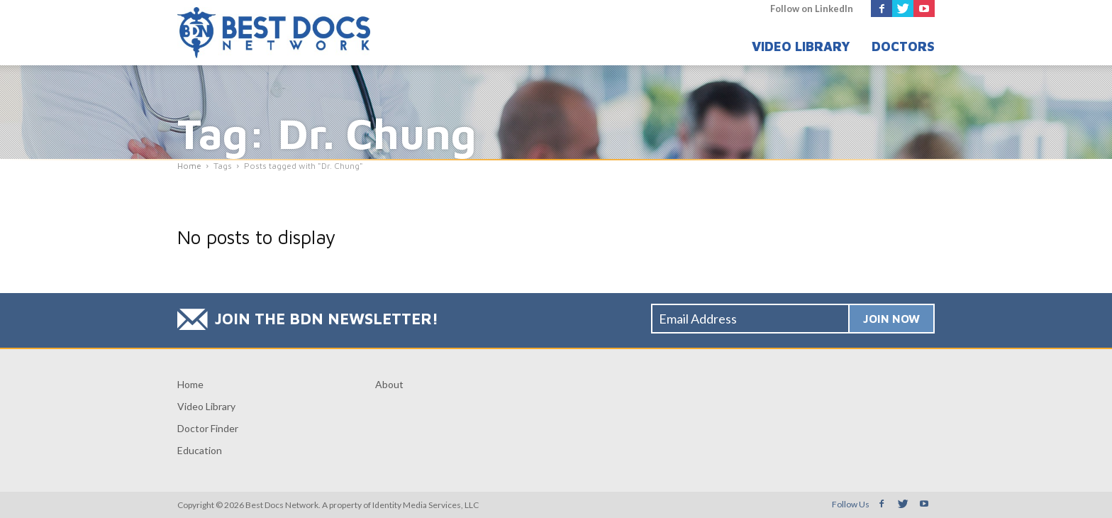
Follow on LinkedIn (811, 8)
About (389, 384)
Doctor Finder (207, 428)
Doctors (903, 46)
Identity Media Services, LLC (425, 505)
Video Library (801, 46)
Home (190, 384)
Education (199, 450)
